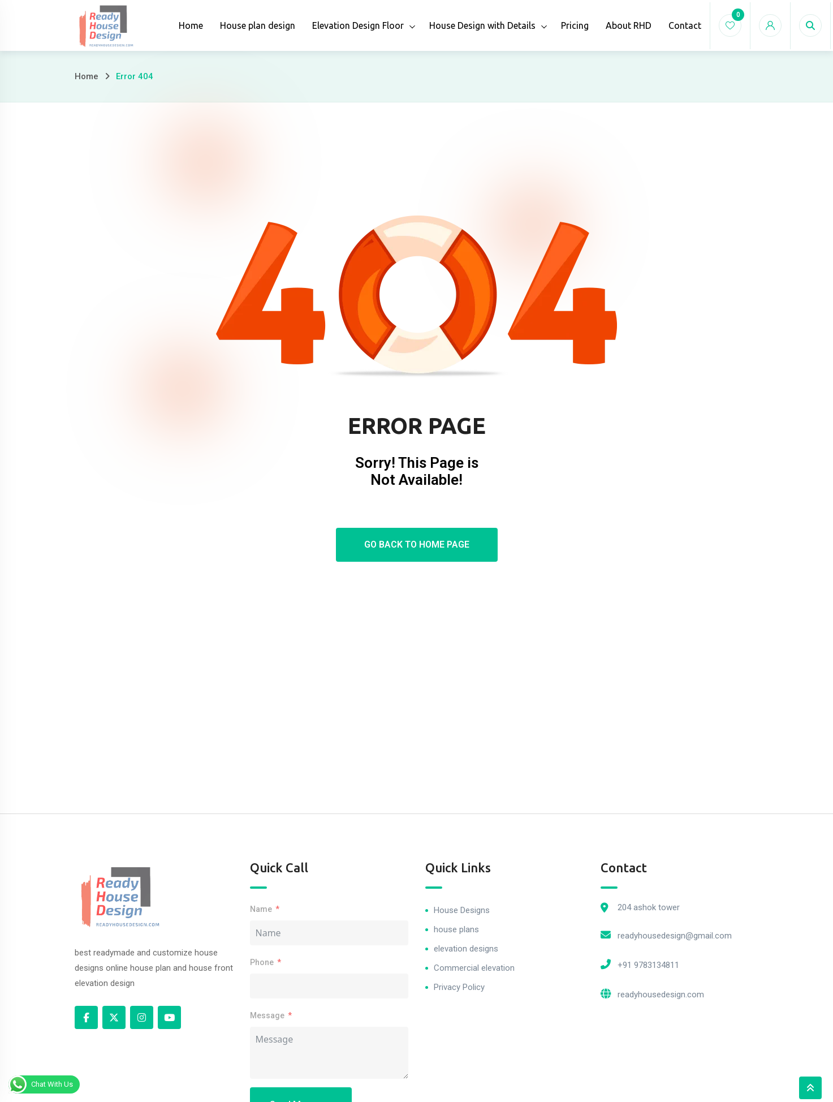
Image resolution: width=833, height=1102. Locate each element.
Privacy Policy (459, 987)
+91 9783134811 (648, 965)
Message (267, 1015)
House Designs (462, 910)
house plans (456, 929)
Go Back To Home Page (416, 544)
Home (191, 25)
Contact (684, 25)
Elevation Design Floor (358, 25)
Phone (262, 962)
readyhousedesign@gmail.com (675, 936)
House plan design (257, 25)
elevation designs (466, 949)
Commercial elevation (474, 968)
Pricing (575, 25)
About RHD (628, 25)
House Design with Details (482, 25)
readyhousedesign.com (661, 994)
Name (261, 909)
